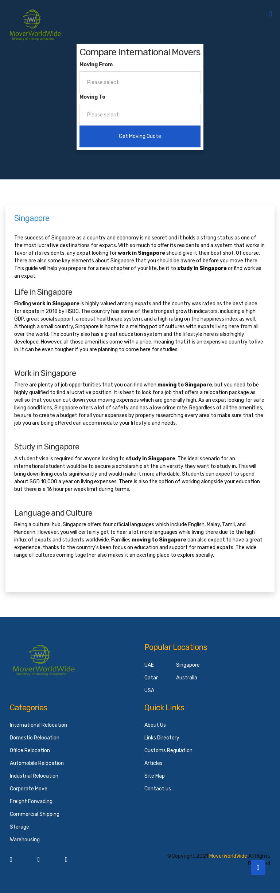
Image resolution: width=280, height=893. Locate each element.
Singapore (188, 665)
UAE (149, 665)
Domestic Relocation (34, 738)
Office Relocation (30, 750)
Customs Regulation (168, 750)
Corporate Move (28, 789)
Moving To (92, 97)
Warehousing (25, 840)
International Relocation (38, 725)
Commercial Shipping (34, 814)
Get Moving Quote (140, 136)
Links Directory (161, 738)
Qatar (151, 678)
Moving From (96, 64)
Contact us (157, 789)
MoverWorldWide (228, 856)
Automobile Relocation (37, 763)
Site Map (154, 776)
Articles (153, 763)
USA (149, 690)
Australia (186, 678)
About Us (155, 725)
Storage (19, 827)
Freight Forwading (31, 801)
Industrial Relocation (34, 776)
